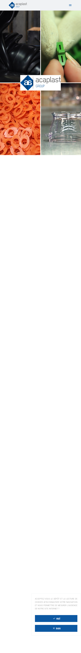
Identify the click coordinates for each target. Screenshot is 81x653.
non (56, 628)
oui (56, 618)
